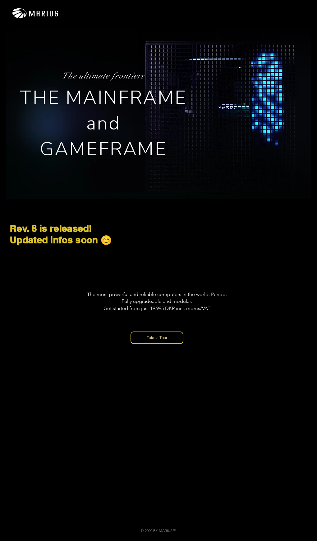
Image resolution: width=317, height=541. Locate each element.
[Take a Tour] (157, 338)
